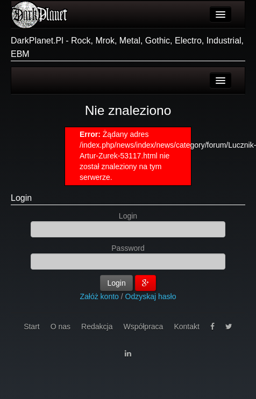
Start (32, 326)
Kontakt (186, 326)
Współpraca (143, 326)
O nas (60, 326)
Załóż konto (99, 296)
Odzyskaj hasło (150, 296)
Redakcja (96, 326)
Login (21, 197)
